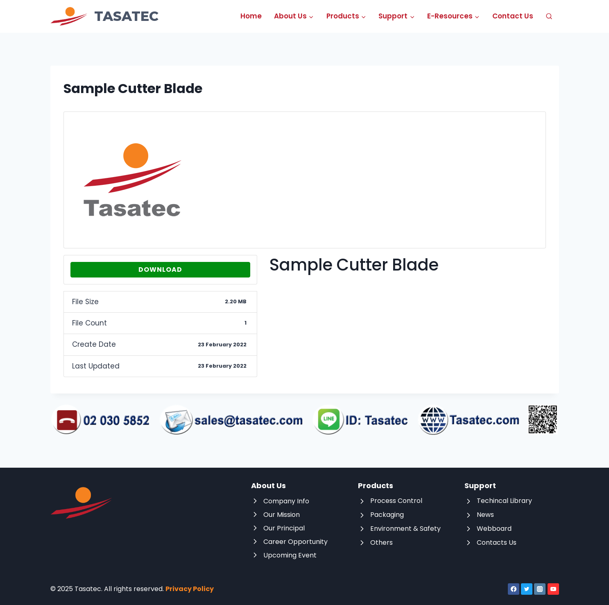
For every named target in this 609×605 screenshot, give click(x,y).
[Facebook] (513, 589)
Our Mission (281, 514)
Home (251, 16)
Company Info (286, 501)
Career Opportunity (295, 541)
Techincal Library (504, 500)
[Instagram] (540, 589)
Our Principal (284, 528)
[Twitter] (526, 589)
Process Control (396, 500)
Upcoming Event (290, 555)
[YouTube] (553, 589)
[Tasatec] (104, 16)
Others (381, 542)
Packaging (387, 514)
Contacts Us (496, 542)
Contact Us (512, 16)
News (485, 514)
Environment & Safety (405, 528)
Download (160, 269)
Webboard (494, 528)
